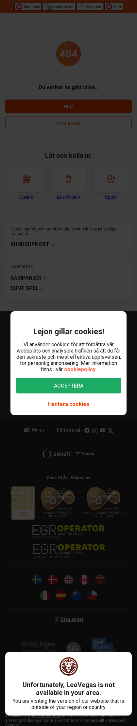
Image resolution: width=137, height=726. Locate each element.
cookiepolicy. (80, 369)
